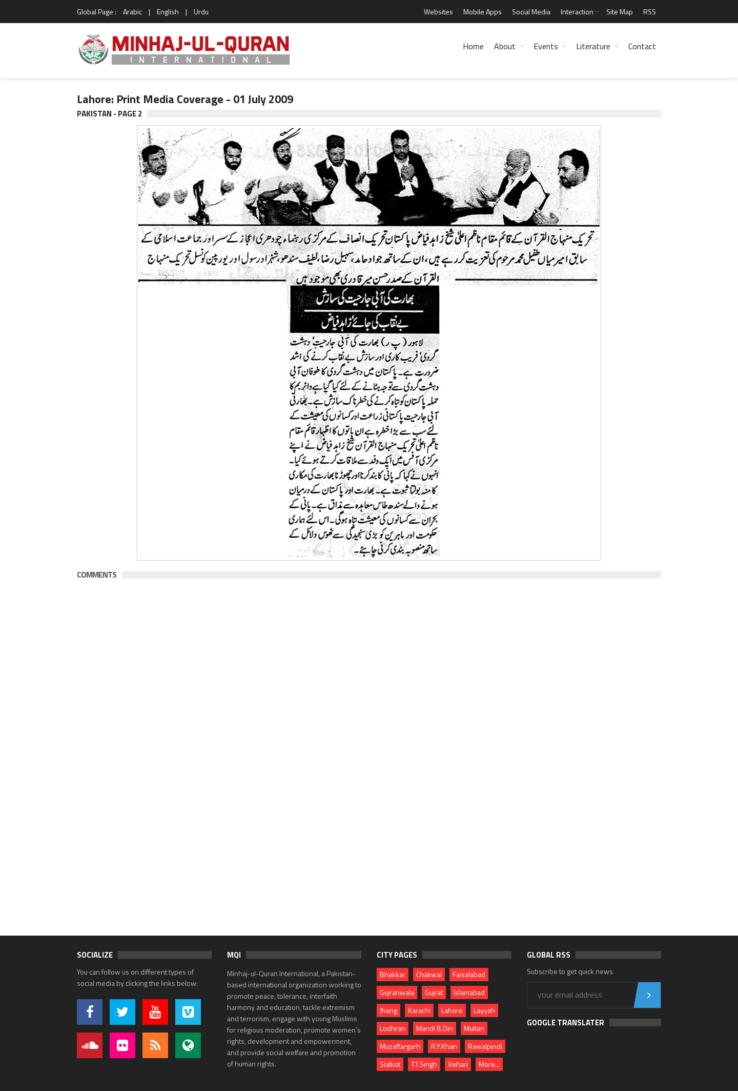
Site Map (619, 11)
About (505, 46)
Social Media (531, 11)
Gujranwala (397, 992)
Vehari (458, 1064)
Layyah (484, 1010)
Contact (642, 46)
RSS (649, 11)
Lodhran (392, 1028)
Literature (593, 46)
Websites (438, 11)
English (168, 11)
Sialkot (390, 1064)
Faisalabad (469, 974)
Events (546, 46)
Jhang (388, 1010)
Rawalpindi (485, 1046)
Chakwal (429, 974)
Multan (474, 1028)
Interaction (577, 11)
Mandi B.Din (434, 1028)
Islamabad (469, 992)
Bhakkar (392, 974)
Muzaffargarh (400, 1046)
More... (489, 1064)
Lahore (452, 1010)
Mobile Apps (482, 11)
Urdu (201, 11)
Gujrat (434, 992)
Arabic (132, 11)
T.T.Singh (424, 1064)
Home (473, 46)
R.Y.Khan (444, 1046)
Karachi (419, 1010)
